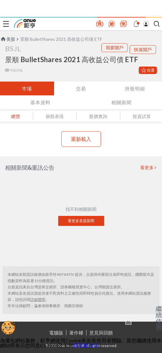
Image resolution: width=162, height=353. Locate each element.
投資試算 (142, 116)
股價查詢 (98, 116)
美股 (7, 39)
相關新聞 (121, 102)
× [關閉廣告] (128, 321)
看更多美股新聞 (81, 220)
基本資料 (41, 102)
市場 (27, 88)
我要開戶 (114, 47)
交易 (81, 88)
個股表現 (55, 116)
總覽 (15, 116)
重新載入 (81, 139)
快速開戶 (143, 49)
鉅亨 (25, 23)
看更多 (147, 167)
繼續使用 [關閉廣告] (159, 318)
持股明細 (135, 88)
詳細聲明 (37, 299)
